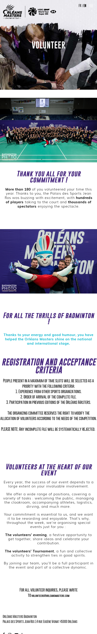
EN (85, 6)
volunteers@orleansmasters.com (50, 595)
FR (80, 6)
